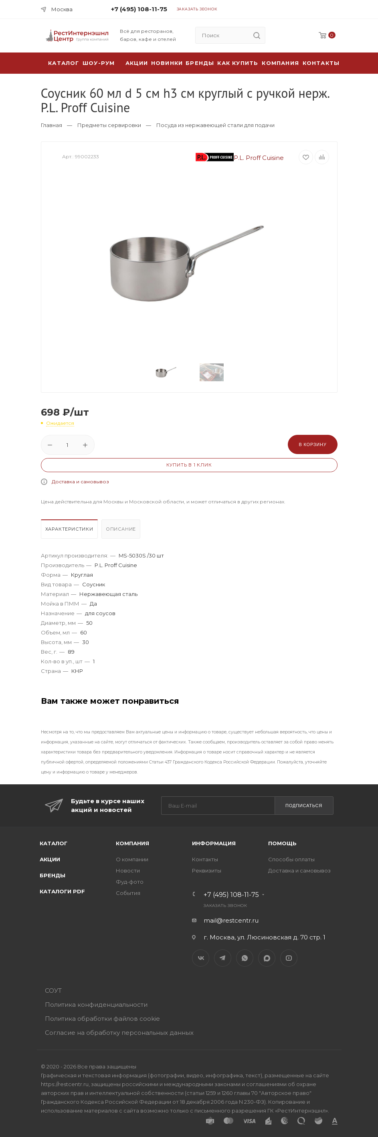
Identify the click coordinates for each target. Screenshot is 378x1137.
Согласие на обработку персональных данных (119, 1032)
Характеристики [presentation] (69, 529)
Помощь (282, 843)
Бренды (200, 63)
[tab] (70, 531)
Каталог (53, 843)
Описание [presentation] (121, 529)
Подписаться (303, 805)
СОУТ (53, 990)
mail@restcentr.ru (231, 920)
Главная (51, 125)
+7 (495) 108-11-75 (139, 9)
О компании (132, 859)
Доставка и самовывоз (80, 482)
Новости (128, 870)
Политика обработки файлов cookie (102, 1018)
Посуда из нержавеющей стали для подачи (215, 125)
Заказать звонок (197, 9)
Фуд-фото (130, 881)
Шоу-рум (99, 63)
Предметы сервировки (109, 125)
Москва (62, 9)
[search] (257, 35)
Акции (50, 859)
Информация (214, 843)
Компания (280, 63)
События (128, 893)
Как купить (237, 63)
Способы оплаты (291, 859)
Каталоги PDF (62, 891)
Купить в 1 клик (189, 465)
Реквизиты (206, 870)
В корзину (312, 444)
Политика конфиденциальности (96, 1004)
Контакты (321, 63)
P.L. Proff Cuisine (240, 158)
